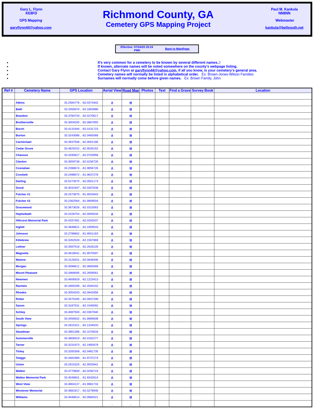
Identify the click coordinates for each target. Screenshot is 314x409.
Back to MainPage (177, 48)
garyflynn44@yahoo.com (30, 27)
